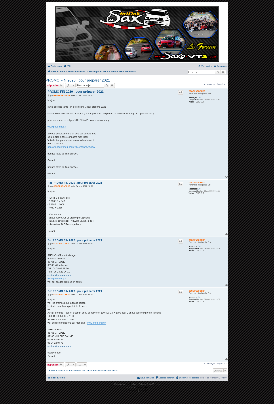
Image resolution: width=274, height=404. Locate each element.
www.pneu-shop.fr (56, 126)
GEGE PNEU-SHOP (197, 91)
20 (199, 97)
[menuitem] (67, 66)
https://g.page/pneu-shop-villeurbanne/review (71, 147)
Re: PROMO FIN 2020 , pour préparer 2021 (74, 182)
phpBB (128, 384)
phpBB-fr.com (141, 387)
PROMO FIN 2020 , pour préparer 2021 (78, 80)
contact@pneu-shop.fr (59, 275)
